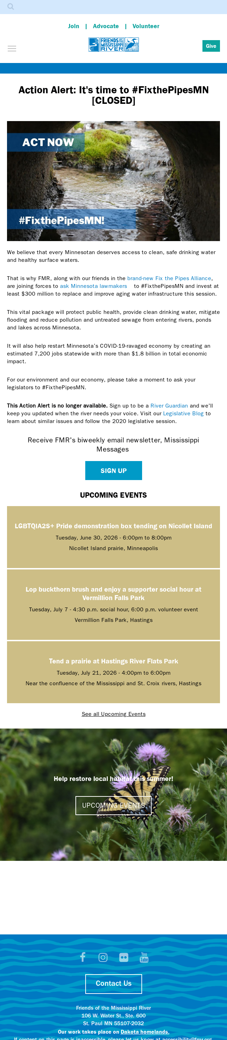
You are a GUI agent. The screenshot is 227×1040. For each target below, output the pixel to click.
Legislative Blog (183, 413)
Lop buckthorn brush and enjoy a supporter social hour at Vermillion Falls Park (113, 593)
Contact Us (114, 984)
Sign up (114, 470)
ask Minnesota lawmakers (96, 286)
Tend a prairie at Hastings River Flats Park (113, 661)
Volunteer (146, 25)
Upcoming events (113, 805)
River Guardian (169, 405)
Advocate (106, 25)
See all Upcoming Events (114, 714)
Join (73, 25)
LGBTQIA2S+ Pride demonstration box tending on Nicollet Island (113, 526)
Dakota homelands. (145, 1031)
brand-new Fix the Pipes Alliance (169, 278)
